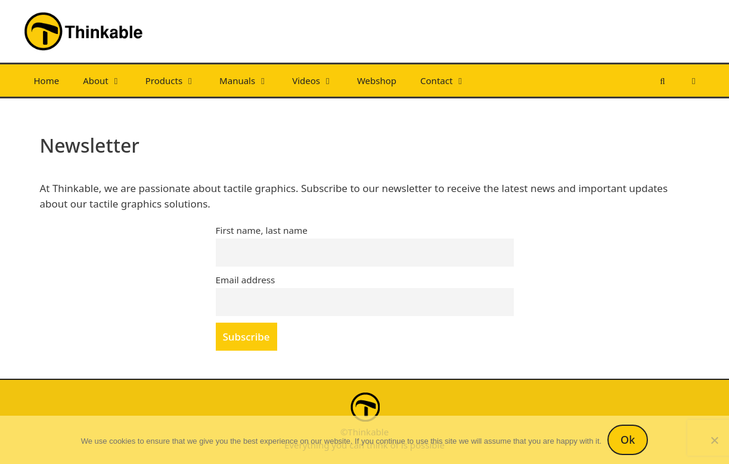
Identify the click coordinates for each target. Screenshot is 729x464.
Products (176, 80)
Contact (448, 80)
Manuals (249, 80)
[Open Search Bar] (662, 80)
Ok (628, 439)
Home (47, 80)
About (108, 80)
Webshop (376, 80)
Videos (318, 80)
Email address (245, 280)
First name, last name (262, 230)
